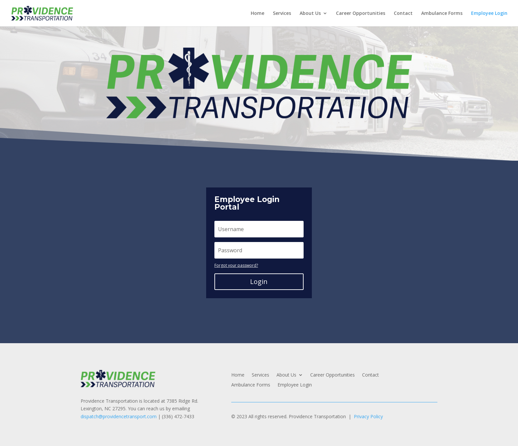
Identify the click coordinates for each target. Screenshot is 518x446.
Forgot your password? (236, 265)
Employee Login (489, 13)
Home (257, 13)
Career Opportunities (360, 13)
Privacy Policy (368, 416)
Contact (403, 13)
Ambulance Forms (441, 13)
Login (259, 281)
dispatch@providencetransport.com (119, 416)
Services (282, 13)
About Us (310, 13)
